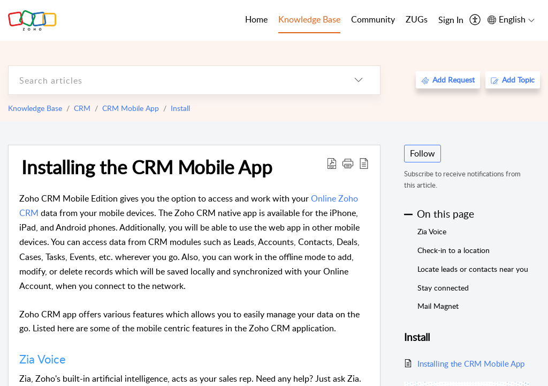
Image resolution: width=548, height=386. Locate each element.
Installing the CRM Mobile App (146, 166)
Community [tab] (373, 19)
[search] (173, 80)
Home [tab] (256, 19)
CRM (82, 108)
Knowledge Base (35, 108)
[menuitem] (451, 20)
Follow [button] (422, 153)
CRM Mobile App (130, 108)
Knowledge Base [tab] (309, 19)
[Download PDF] (331, 163)
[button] (347, 163)
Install (180, 108)
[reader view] (364, 163)
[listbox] (358, 80)
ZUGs (417, 19)
